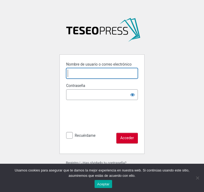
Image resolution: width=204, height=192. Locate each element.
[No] (197, 178)
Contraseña (75, 85)
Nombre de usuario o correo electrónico (99, 64)
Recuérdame (85, 135)
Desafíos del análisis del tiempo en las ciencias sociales (103, 32)
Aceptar (103, 184)
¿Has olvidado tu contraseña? (103, 163)
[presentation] (106, 122)
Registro (72, 163)
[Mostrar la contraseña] (132, 94)
